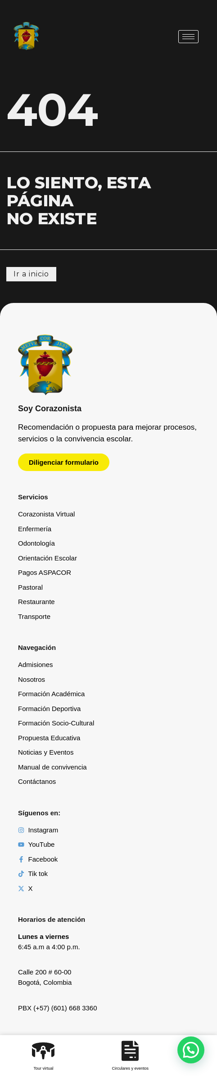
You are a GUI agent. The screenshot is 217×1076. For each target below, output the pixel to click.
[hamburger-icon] (188, 36)
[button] (190, 1049)
